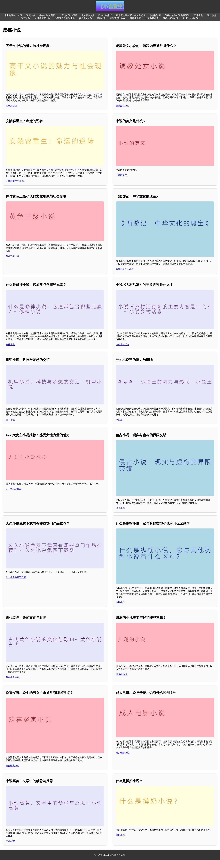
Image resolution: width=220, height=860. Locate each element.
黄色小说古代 (12, 677)
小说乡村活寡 (122, 344)
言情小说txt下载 (69, 15)
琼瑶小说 (25, 18)
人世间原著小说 (42, 18)
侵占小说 (120, 508)
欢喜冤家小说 (12, 765)
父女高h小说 (88, 15)
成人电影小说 (122, 752)
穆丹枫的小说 (85, 18)
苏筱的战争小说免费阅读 (177, 15)
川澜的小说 (121, 674)
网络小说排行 (105, 15)
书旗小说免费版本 (48, 15)
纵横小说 (120, 602)
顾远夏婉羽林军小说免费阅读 (130, 15)
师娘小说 (101, 18)
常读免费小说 (152, 18)
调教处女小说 (122, 105)
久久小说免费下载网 (16, 577)
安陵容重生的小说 (15, 181)
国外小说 (198, 15)
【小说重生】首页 (13, 15)
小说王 (119, 420)
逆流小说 (30, 15)
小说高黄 (10, 841)
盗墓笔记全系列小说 (65, 18)
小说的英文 (121, 175)
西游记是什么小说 (125, 269)
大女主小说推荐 (13, 489)
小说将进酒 (155, 15)
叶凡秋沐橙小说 (191, 18)
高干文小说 (11, 105)
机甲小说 (10, 420)
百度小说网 (135, 18)
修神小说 (10, 344)
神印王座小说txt (118, 18)
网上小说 (211, 15)
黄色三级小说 (12, 256)
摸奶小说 (120, 835)
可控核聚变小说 (171, 18)
